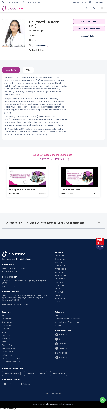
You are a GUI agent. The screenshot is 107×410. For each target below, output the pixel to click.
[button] (102, 8)
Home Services (9, 352)
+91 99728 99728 (9, 272)
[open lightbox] (27, 177)
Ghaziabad (60, 269)
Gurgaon (59, 272)
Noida (58, 295)
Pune (57, 302)
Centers (5, 329)
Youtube (63, 353)
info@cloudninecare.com (13, 268)
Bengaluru (59, 256)
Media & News (8, 348)
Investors (59, 315)
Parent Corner (8, 345)
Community (7, 322)
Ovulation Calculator (11, 358)
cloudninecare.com (51, 404)
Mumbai (59, 289)
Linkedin (62, 344)
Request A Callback (89, 36)
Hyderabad (60, 275)
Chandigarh (60, 259)
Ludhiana (59, 285)
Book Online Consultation (89, 29)
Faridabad (60, 266)
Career (58, 325)
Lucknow (59, 282)
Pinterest (63, 357)
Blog (4, 332)
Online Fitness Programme (67, 322)
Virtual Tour (7, 355)
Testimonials (8, 339)
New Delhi (59, 292)
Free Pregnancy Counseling (67, 319)
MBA (4, 342)
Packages (6, 325)
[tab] (11, 70)
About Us (6, 315)
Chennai (59, 262)
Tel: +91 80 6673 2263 (11, 286)
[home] (28, 8)
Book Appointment (89, 21)
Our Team (6, 335)
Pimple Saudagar (40, 45)
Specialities (7, 319)
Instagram (64, 348)
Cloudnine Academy (11, 362)
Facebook (63, 335)
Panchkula (60, 299)
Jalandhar (60, 279)
